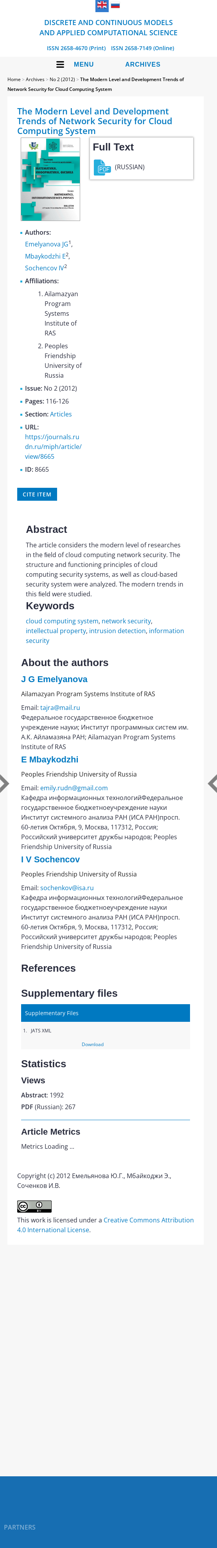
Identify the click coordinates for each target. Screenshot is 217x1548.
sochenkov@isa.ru (67, 888)
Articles (61, 414)
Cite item (37, 494)
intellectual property (56, 630)
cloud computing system (62, 621)
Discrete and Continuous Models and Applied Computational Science (108, 27)
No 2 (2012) (62, 79)
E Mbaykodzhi (50, 759)
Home (14, 79)
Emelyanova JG (46, 244)
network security (126, 621)
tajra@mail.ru (60, 707)
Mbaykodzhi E (45, 256)
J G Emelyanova (54, 679)
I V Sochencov (50, 859)
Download (93, 1044)
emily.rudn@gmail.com (74, 788)
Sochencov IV (44, 268)
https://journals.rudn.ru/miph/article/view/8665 (53, 447)
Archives (143, 64)
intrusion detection (117, 630)
